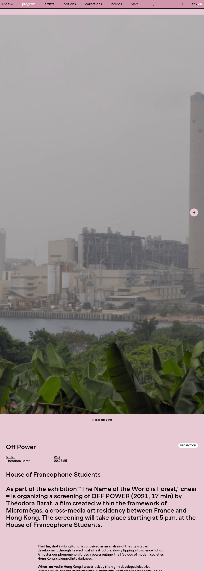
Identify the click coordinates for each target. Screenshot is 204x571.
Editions (70, 4)
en (200, 4)
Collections (93, 4)
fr (193, 4)
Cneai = (7, 4)
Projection (188, 445)
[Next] (194, 212)
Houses (116, 4)
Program (28, 4)
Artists (49, 4)
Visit (134, 4)
